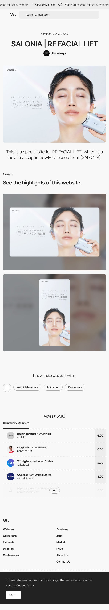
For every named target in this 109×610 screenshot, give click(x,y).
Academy (62, 529)
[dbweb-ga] (54, 53)
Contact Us (63, 561)
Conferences (11, 555)
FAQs (59, 548)
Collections (10, 535)
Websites (8, 529)
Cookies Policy (25, 585)
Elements (8, 542)
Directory (8, 548)
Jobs (59, 535)
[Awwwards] (13, 14)
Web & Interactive (27, 387)
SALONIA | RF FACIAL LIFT (54, 43)
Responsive (75, 387)
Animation (53, 387)
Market (60, 542)
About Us (62, 555)
